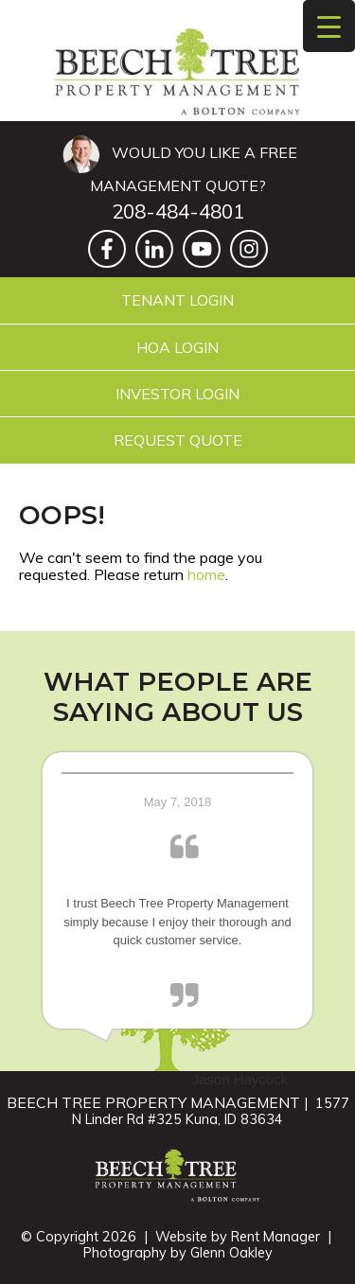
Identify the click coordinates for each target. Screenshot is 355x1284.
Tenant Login (177, 299)
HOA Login (177, 347)
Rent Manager (275, 1236)
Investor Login (177, 393)
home (206, 574)
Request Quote (178, 440)
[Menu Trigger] (329, 26)
